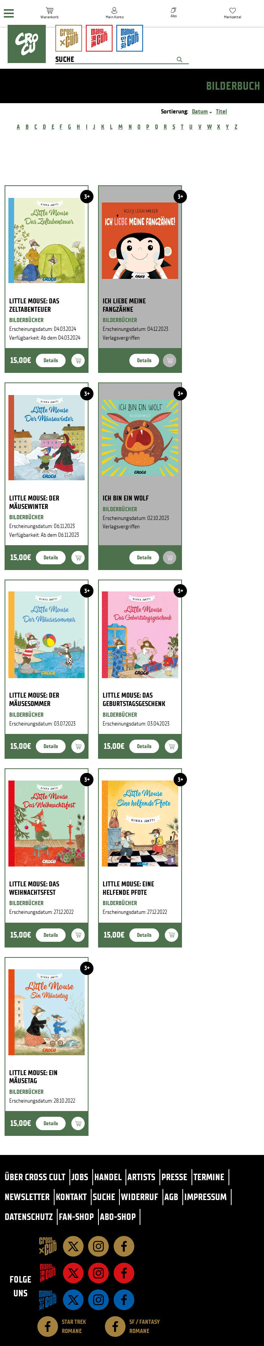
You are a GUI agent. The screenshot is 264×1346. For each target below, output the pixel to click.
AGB (171, 1196)
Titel (221, 111)
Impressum (205, 1196)
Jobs (79, 1176)
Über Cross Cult (35, 1176)
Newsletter (27, 1196)
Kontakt (71, 1196)
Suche (104, 1196)
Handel (108, 1176)
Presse (174, 1176)
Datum (200, 111)
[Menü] (9, 14)
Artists (141, 1176)
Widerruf (139, 1196)
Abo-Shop (118, 1216)
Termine (208, 1176)
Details (50, 360)
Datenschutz (29, 1216)
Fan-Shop (76, 1216)
